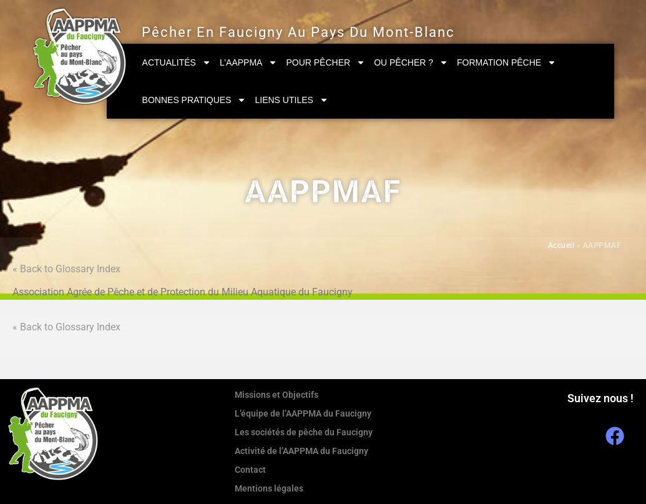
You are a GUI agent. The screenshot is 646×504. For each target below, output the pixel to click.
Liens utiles (291, 100)
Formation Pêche (506, 62)
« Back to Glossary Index (66, 269)
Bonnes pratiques (194, 100)
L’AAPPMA (248, 62)
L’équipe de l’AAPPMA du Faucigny (303, 413)
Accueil (561, 245)
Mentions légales (269, 488)
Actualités (176, 62)
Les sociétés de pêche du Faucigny (304, 432)
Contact (250, 470)
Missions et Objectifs (276, 395)
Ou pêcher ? (411, 62)
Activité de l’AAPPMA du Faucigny (301, 451)
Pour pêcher (325, 62)
